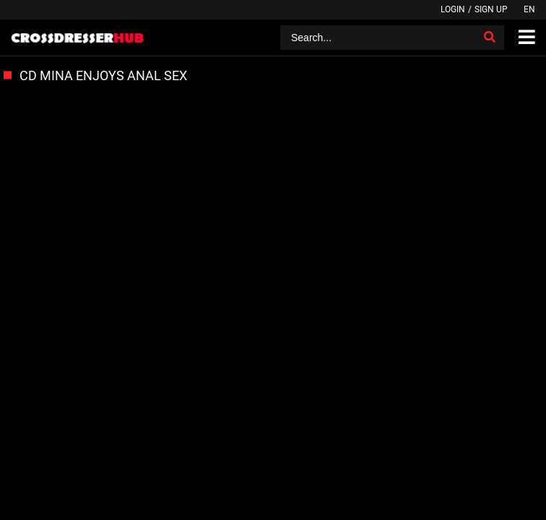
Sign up (491, 9)
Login (453, 9)
